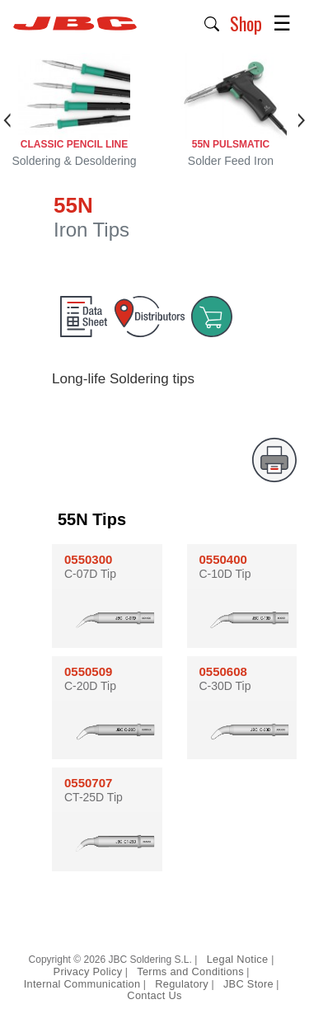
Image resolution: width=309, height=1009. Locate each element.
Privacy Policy (88, 971)
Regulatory (181, 984)
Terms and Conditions (190, 971)
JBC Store (248, 984)
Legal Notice (239, 959)
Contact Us (154, 995)
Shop (246, 23)
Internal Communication (82, 984)
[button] (212, 22)
